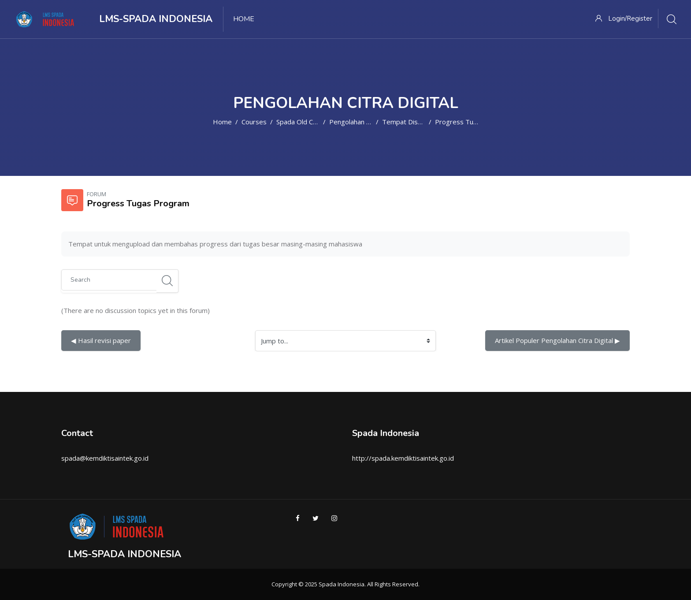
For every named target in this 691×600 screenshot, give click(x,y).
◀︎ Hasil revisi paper (101, 340)
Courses (254, 121)
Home (222, 121)
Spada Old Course (303, 121)
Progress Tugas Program (474, 121)
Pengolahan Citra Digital (365, 121)
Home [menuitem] (243, 19)
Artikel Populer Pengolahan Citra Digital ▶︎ (557, 340)
